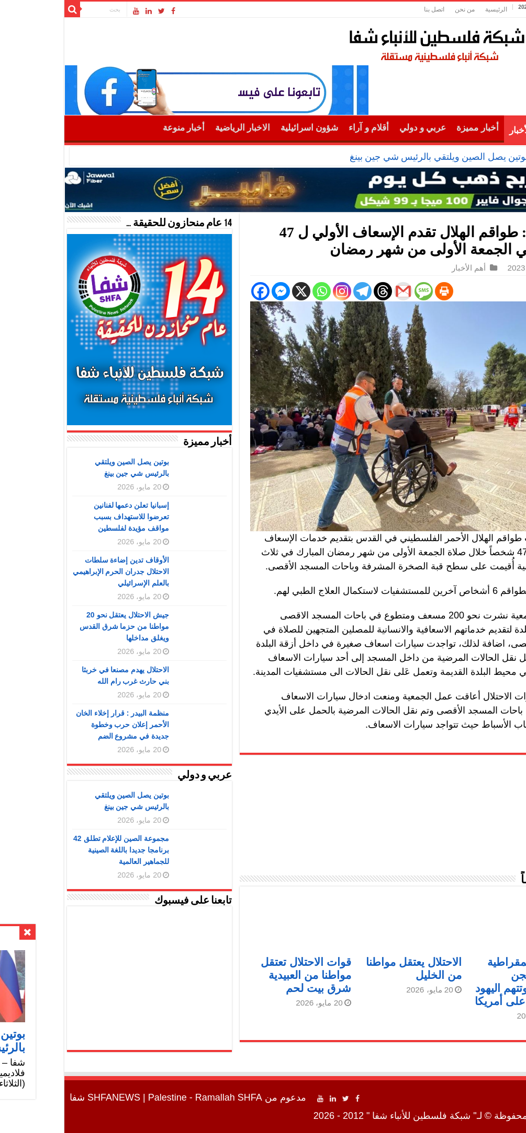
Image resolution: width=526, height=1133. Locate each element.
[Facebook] (198, 291)
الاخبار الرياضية (180, 128)
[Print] (382, 291)
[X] (239, 291)
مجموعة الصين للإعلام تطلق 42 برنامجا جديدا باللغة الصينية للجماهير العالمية (59, 850)
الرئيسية (434, 9)
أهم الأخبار (466, 130)
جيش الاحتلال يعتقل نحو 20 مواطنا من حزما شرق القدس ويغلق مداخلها (63, 626)
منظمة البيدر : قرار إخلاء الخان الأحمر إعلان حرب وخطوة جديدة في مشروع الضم (60, 724)
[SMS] (362, 291)
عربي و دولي (361, 128)
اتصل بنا (372, 9)
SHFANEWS (52, 1097)
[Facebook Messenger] (219, 291)
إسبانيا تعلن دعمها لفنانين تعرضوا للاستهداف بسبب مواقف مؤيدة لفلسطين (70, 516)
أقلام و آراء (307, 128)
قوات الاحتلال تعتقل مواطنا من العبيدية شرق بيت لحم (244, 975)
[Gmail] (341, 291)
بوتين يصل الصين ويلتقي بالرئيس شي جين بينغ (377, 156)
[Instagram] (280, 291)
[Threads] (321, 291)
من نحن (403, 9)
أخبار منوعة (122, 128)
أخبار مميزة (416, 128)
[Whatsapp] (260, 291)
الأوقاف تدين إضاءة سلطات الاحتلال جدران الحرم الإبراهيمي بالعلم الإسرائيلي (59, 571)
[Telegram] (301, 291)
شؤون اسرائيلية (247, 128)
